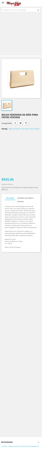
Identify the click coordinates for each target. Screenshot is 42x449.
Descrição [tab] (10, 198)
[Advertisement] (21, 34)
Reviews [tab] (20, 201)
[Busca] (21, 10)
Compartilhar (15, 123)
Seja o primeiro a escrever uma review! (24, 129)
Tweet (20, 123)
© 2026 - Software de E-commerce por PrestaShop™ (20, 446)
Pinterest (26, 123)
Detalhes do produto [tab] (25, 198)
